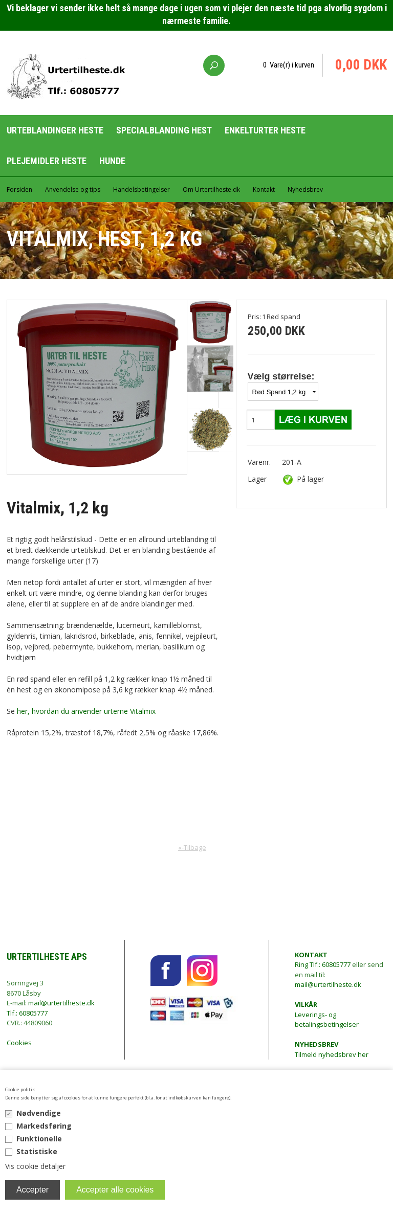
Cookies (19, 1042)
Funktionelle (39, 1138)
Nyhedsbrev (305, 189)
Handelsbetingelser (141, 189)
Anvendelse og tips (72, 189)
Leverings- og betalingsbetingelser (327, 1014)
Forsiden (19, 189)
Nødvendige (38, 1113)
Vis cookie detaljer (35, 1166)
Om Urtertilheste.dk (211, 189)
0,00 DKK (361, 65)
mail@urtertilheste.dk (61, 1002)
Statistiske (36, 1151)
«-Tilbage (192, 847)
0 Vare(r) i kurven (288, 65)
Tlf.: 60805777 (27, 1013)
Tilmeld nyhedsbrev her (331, 1049)
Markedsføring (44, 1126)
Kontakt (264, 189)
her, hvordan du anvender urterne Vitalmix (86, 711)
